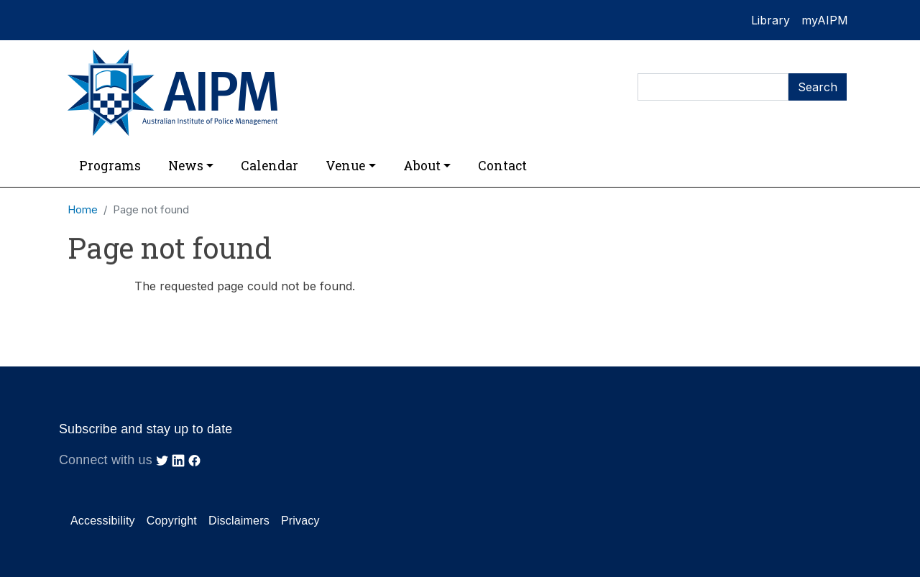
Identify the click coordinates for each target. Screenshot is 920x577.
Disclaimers (239, 520)
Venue (345, 165)
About (422, 165)
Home (83, 209)
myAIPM (824, 20)
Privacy (300, 520)
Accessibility (102, 520)
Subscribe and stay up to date (145, 429)
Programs (110, 165)
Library (770, 20)
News (185, 165)
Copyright (172, 520)
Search (817, 87)
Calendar (269, 165)
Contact (502, 165)
